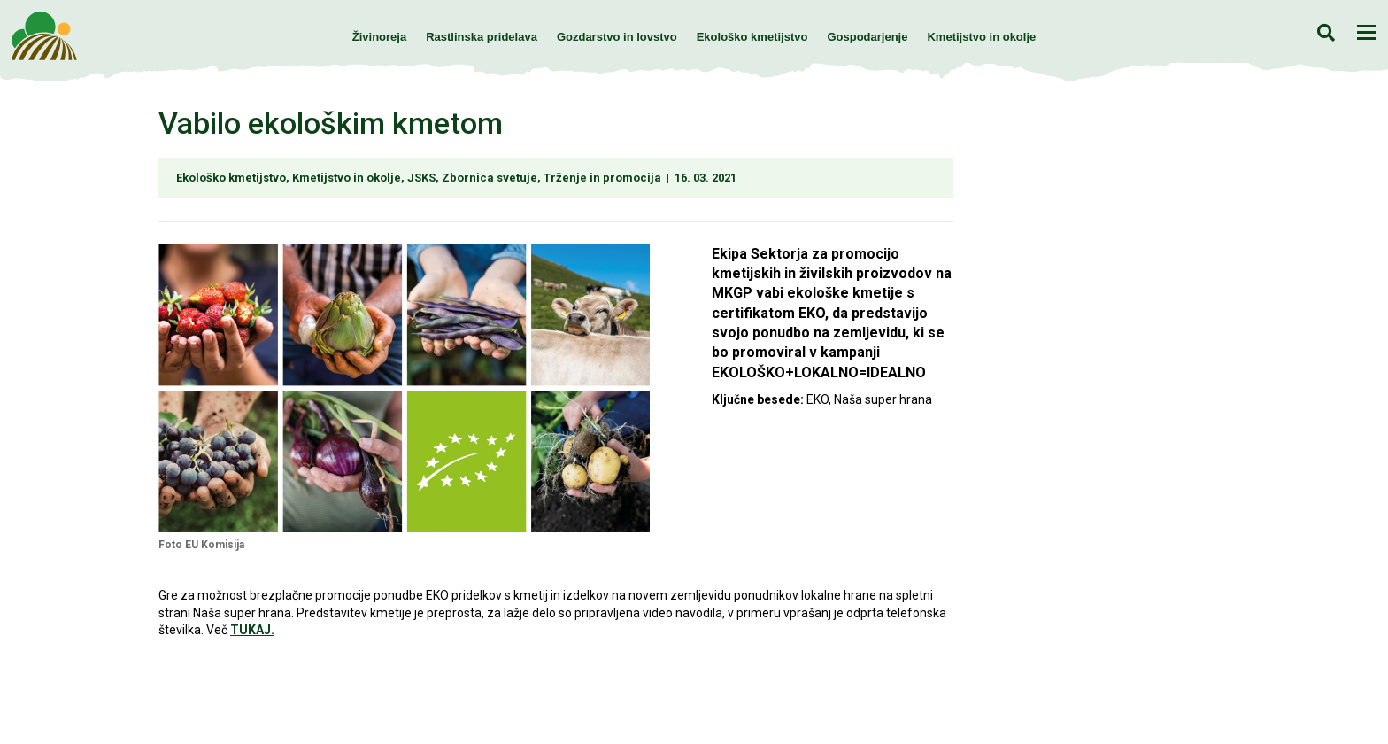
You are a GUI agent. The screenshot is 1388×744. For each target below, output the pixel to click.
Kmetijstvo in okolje (981, 36)
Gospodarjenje (867, 36)
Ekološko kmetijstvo (752, 36)
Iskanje (1326, 32)
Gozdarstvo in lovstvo (617, 36)
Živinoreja (379, 36)
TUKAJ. (252, 630)
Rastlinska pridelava (481, 36)
